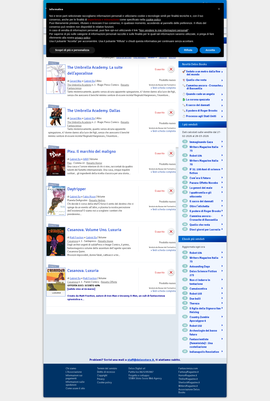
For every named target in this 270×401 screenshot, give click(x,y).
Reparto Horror (94, 163)
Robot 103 (196, 293)
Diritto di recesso (106, 371)
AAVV (85, 159)
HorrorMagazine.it (187, 375)
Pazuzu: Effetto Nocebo (204, 183)
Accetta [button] (210, 50)
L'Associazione (74, 371)
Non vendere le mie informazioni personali (163, 30)
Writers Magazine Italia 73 (204, 149)
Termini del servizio (107, 368)
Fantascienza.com (188, 368)
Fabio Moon (89, 196)
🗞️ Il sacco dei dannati (196, 105)
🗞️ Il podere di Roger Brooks (199, 110)
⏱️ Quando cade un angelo (198, 94)
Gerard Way (76, 81)
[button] (219, 9)
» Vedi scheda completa (163, 87)
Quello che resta (200, 224)
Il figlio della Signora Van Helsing (205, 310)
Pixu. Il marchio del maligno (91, 151)
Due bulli (195, 298)
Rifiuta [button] (188, 50)
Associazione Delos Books (189, 391)
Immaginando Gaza (201, 142)
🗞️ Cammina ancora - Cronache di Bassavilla (201, 87)
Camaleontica (198, 288)
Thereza (194, 303)
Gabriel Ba (89, 81)
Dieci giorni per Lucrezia (205, 229)
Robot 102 (196, 325)
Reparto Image (105, 241)
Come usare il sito (75, 388)
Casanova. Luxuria (83, 270)
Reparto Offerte (109, 282)
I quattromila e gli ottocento (200, 194)
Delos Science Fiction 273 (203, 273)
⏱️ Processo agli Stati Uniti (199, 116)
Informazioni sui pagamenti (74, 377)
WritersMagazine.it (188, 386)
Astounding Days (200, 266)
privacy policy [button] (82, 37)
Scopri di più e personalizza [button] (72, 50)
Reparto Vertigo (97, 200)
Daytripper (76, 189)
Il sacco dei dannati (201, 201)
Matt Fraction (77, 237)
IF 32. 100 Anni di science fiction (205, 171)
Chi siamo (71, 368)
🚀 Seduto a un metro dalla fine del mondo (201, 73)
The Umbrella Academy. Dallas (93, 110)
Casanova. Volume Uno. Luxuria (94, 229)
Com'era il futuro (200, 178)
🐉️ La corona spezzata (196, 99)
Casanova (72, 241)
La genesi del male (201, 188)
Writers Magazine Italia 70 (204, 162)
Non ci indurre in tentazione (200, 282)
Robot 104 (196, 155)
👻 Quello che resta (194, 80)
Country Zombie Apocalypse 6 (199, 319)
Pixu (69, 163)
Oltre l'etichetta (199, 206)
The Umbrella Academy (79, 84)
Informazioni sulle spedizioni (75, 383)
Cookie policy (104, 382)
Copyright (102, 375)
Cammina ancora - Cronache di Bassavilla (204, 218)
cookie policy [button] (153, 19)
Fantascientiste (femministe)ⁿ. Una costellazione (201, 343)
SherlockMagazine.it (189, 382)
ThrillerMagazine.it (188, 378)
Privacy (100, 378)
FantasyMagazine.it (188, 371)
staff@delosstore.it (140, 360)
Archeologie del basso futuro (203, 332)
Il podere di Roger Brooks (205, 211)
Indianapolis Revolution (204, 352)
